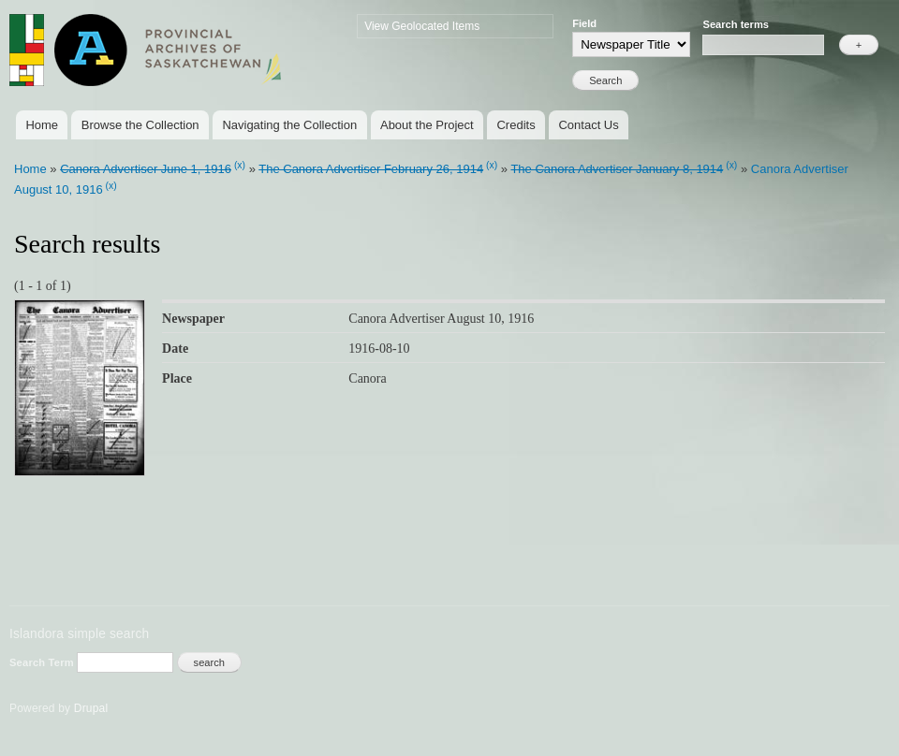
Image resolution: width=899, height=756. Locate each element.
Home (41, 125)
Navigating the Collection (289, 125)
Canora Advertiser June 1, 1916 (145, 169)
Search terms (735, 24)
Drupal (91, 708)
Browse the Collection (140, 125)
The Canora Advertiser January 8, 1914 (616, 169)
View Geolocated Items (421, 26)
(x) (239, 165)
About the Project (427, 125)
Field (584, 23)
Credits (515, 125)
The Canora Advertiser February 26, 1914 (370, 169)
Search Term (43, 662)
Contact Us (588, 125)
